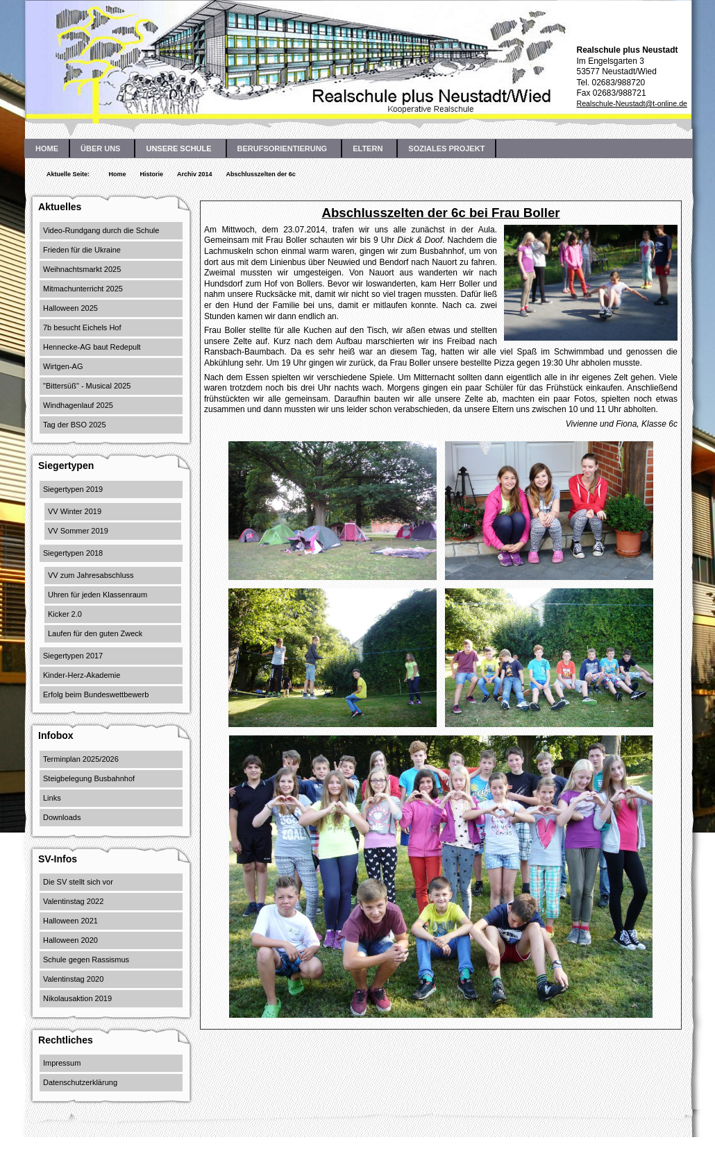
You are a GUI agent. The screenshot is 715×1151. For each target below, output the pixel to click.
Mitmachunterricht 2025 (83, 288)
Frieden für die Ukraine (82, 250)
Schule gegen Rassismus (86, 959)
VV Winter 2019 (74, 511)
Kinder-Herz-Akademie (81, 675)
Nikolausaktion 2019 (77, 998)
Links (52, 798)
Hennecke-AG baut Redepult (92, 347)
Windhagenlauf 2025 (78, 405)
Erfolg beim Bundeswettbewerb (96, 694)
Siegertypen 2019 (73, 489)
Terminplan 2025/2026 (81, 759)
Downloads (62, 817)
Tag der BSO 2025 (74, 424)
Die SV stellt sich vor (78, 882)
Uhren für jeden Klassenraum (97, 594)
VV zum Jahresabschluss (91, 575)
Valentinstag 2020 (73, 979)
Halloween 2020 (70, 940)
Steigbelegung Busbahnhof (89, 778)
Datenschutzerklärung (80, 1082)
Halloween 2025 (70, 308)
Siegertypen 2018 (73, 553)
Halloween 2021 (70, 920)
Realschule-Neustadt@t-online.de (631, 103)
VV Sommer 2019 (78, 531)
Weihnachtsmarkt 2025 (82, 269)
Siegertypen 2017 (73, 655)
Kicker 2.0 (65, 614)
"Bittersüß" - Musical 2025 (87, 386)
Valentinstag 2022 (73, 901)
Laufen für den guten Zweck (95, 633)
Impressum (62, 1063)
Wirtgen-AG (63, 366)
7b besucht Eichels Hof (82, 327)
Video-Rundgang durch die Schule (101, 230)
